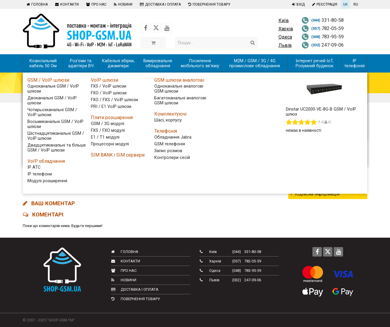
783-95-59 (322, 36)
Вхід (298, 4)
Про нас (95, 4)
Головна (36, 4)
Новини (122, 4)
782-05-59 (322, 28)
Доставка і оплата (159, 4)
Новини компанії (311, 183)
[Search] (252, 42)
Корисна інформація (315, 194)
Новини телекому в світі (320, 172)
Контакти (66, 4)
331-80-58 (322, 20)
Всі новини (305, 130)
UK (345, 4)
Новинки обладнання (316, 162)
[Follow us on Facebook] (145, 27)
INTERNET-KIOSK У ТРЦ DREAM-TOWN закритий (85, 175)
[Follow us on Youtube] (166, 27)
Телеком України (311, 151)
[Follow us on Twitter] (156, 27)
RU (355, 4)
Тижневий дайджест (315, 141)
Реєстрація (324, 4)
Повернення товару (208, 4)
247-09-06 (322, 45)
